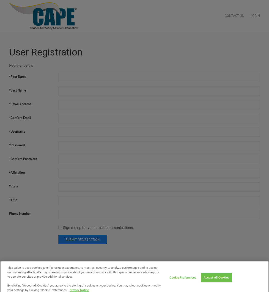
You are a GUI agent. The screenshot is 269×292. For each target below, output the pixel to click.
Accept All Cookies (216, 279)
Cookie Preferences (183, 279)
